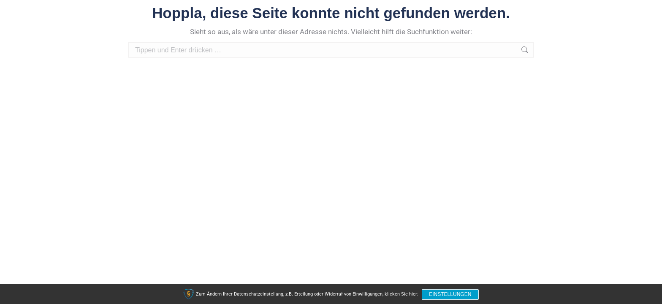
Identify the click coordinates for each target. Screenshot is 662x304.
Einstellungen (450, 295)
